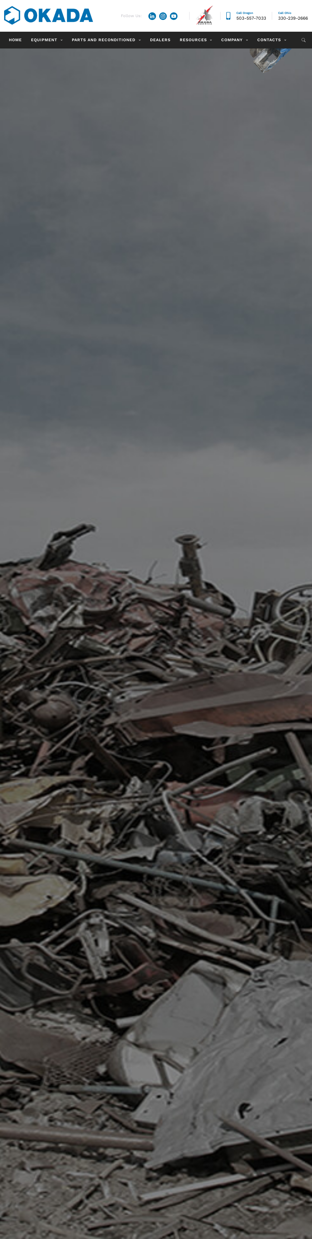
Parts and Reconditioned (103, 39)
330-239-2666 (293, 18)
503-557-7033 (251, 18)
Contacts (269, 39)
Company (232, 39)
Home (15, 39)
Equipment (44, 39)
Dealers (160, 39)
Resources (193, 39)
